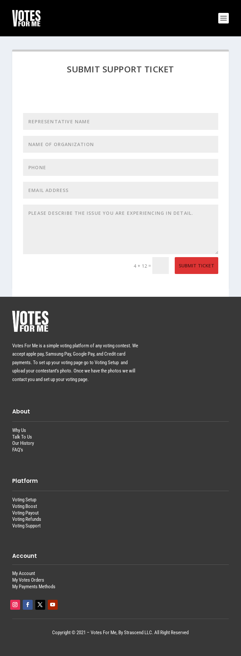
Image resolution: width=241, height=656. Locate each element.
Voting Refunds (26, 519)
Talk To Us (22, 437)
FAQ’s (17, 450)
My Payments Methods (33, 587)
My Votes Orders (28, 580)
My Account (23, 573)
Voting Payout (25, 513)
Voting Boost (24, 506)
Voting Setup (24, 500)
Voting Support (26, 526)
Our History (23, 443)
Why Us (19, 430)
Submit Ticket (196, 265)
